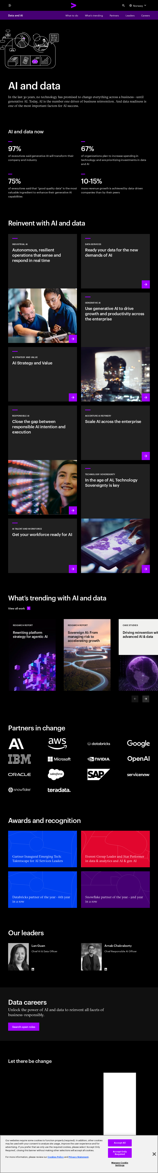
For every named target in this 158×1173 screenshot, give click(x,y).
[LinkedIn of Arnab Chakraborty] (106, 969)
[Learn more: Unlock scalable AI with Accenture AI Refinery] (115, 433)
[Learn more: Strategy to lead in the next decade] (42, 374)
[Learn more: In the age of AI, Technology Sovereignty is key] (115, 518)
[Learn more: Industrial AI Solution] (42, 288)
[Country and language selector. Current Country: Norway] (138, 5)
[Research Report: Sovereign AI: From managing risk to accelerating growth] (87, 655)
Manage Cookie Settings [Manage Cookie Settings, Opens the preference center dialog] (119, 1164)
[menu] (10, 5)
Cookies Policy (56, 1157)
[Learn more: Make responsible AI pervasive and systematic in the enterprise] (42, 460)
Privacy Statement (78, 1157)
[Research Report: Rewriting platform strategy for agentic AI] (32, 655)
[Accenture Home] (74, 5)
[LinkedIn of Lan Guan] (33, 969)
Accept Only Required (120, 1152)
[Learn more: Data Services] (115, 261)
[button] (23, 1027)
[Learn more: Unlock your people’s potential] (42, 546)
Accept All (120, 1143)
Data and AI (15, 15)
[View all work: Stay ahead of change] (19, 608)
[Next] (146, 699)
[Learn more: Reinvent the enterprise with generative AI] (115, 347)
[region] (79, 1154)
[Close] (154, 1154)
